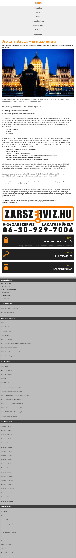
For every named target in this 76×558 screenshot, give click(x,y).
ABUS (2, 515)
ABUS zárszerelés (6, 331)
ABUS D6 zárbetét (6, 366)
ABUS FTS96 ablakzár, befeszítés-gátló (11, 408)
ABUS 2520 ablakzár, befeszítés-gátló (11, 391)
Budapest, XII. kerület (7, 468)
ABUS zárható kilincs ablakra (9, 416)
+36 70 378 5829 (5, 298)
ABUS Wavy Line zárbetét (8, 383)
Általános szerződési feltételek (9, 308)
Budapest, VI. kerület (6, 447)
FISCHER (3, 528)
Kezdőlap (38, 8)
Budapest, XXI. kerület (7, 497)
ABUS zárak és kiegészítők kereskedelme (12, 356)
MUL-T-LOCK (4, 520)
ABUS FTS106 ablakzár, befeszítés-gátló (12, 403)
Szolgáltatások (38, 21)
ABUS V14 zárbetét (6, 379)
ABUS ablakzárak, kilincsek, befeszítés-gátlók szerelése (16, 343)
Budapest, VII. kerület (7, 451)
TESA (2, 536)
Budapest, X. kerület (6, 459)
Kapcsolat (38, 34)
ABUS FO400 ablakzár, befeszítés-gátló (11, 399)
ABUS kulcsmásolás (6, 339)
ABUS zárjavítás (5, 335)
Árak (38, 17)
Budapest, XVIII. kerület (7, 488)
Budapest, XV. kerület (7, 480)
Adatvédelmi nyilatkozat (7, 312)
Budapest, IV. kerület (6, 439)
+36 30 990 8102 (5, 292)
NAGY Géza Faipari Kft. (7, 524)
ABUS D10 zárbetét (6, 370)
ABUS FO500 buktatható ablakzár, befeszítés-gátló (15, 395)
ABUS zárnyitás (5, 327)
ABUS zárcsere (5, 323)
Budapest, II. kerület (6, 430)
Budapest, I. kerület (6, 426)
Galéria (38, 30)
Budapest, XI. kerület (6, 464)
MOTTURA (4, 511)
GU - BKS (3, 549)
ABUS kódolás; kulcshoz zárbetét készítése (12, 352)
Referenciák (38, 25)
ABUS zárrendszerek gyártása (9, 348)
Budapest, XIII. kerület (7, 472)
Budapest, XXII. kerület (7, 501)
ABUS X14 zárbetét (6, 374)
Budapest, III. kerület (6, 435)
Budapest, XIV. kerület (7, 476)
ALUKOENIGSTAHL (6, 544)
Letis (38, 12)
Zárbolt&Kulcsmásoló (7, 553)
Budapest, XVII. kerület (7, 484)
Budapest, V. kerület (6, 443)
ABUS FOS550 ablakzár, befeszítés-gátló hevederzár (15, 412)
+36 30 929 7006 (5, 286)
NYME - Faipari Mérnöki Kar (8, 532)
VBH (2, 540)
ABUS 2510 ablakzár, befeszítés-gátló (11, 387)
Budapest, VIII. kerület (7, 455)
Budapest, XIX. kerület (7, 493)
